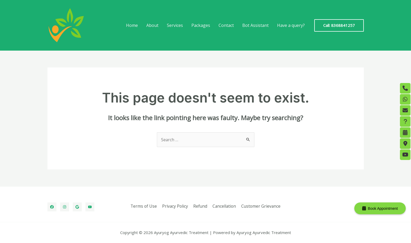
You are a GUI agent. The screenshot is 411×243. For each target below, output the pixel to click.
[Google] (77, 206)
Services (175, 25)
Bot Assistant (255, 25)
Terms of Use (144, 206)
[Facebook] (51, 206)
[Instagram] (64, 206)
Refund (200, 206)
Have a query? (291, 25)
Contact (226, 25)
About (152, 25)
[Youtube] (89, 206)
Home (132, 25)
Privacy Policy (175, 206)
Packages (200, 25)
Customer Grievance (260, 206)
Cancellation (223, 206)
